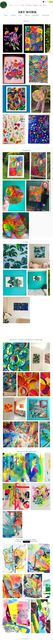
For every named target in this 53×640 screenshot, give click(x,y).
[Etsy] (45, 1)
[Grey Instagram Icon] (47, 1)
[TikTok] (43, 1)
